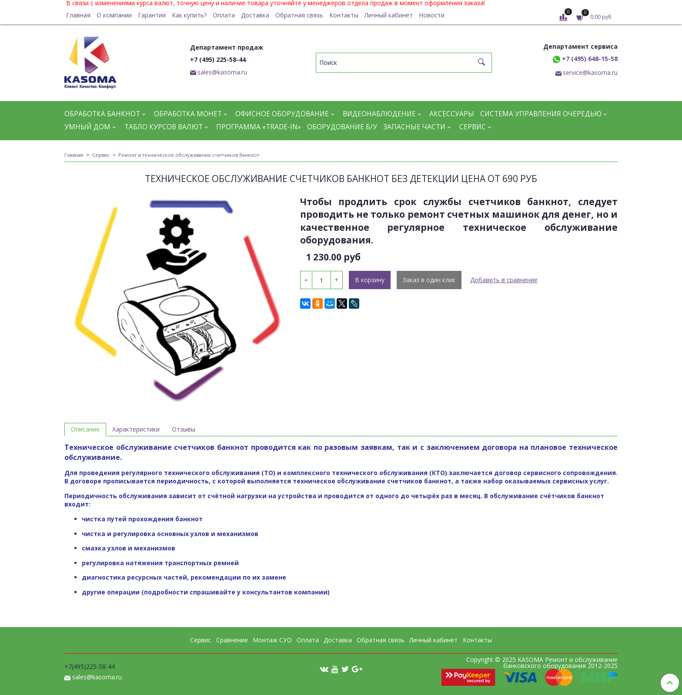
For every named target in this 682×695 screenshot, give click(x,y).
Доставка (255, 15)
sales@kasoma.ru (222, 72)
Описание (85, 429)
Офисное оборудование (282, 113)
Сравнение (232, 640)
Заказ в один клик (429, 280)
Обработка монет (188, 113)
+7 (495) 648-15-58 (585, 58)
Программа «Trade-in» (258, 127)
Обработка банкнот (102, 113)
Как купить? (189, 15)
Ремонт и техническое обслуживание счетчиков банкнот (188, 155)
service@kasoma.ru (590, 72)
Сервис (472, 127)
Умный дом (87, 127)
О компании (114, 15)
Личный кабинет (388, 15)
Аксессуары (451, 113)
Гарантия (152, 15)
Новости (432, 15)
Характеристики (136, 429)
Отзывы (183, 429)
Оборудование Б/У (342, 127)
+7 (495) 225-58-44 (218, 59)
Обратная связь (299, 15)
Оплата (224, 15)
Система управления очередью (541, 113)
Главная (78, 15)
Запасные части (414, 127)
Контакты (343, 15)
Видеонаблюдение (379, 113)
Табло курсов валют (163, 127)
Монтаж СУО (272, 640)
